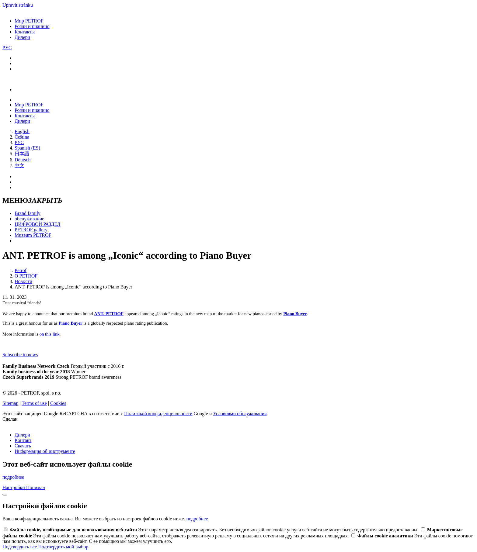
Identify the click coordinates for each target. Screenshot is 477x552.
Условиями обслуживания (239, 413)
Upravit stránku (17, 5)
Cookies (58, 403)
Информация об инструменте (45, 451)
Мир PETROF (29, 20)
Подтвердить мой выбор (63, 546)
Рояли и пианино (32, 26)
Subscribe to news (20, 354)
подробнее (13, 477)
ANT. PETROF (109, 313)
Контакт (23, 440)
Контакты (25, 31)
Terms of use (34, 403)
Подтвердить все (20, 546)
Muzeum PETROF (33, 235)
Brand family (27, 213)
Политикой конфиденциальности (158, 413)
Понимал (35, 487)
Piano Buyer (294, 313)
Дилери (22, 37)
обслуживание (29, 218)
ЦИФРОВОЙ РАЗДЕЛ (38, 224)
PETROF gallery (31, 229)
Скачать (23, 445)
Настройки (14, 487)
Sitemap (10, 403)
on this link (50, 334)
